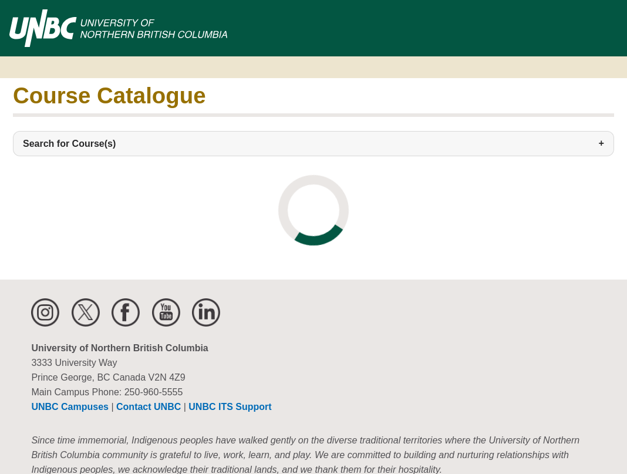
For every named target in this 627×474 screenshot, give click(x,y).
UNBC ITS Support (229, 407)
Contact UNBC (148, 407)
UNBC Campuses (70, 407)
